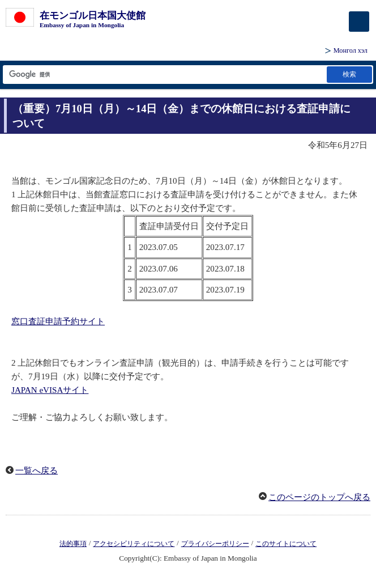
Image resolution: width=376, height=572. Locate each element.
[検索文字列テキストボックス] (164, 74)
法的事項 (73, 544)
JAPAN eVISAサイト (49, 390)
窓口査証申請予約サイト (58, 321)
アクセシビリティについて (133, 544)
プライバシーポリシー (215, 544)
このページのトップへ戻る (319, 497)
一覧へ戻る (36, 470)
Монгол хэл (351, 50)
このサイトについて (286, 544)
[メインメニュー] (359, 21)
